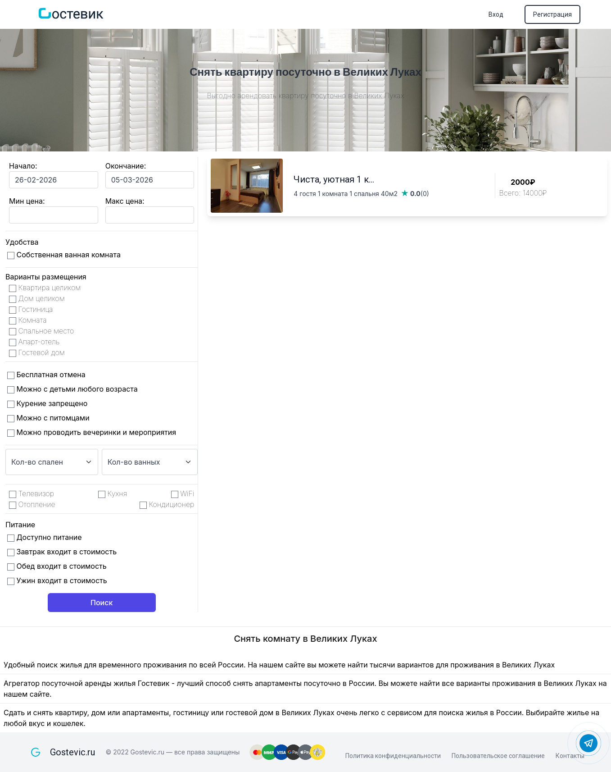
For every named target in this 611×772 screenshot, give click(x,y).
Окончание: (125, 165)
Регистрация (552, 14)
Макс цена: (125, 201)
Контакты (570, 755)
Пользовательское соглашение (498, 755)
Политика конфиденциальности (393, 755)
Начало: (23, 165)
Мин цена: (27, 201)
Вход (496, 14)
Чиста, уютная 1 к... (334, 179)
